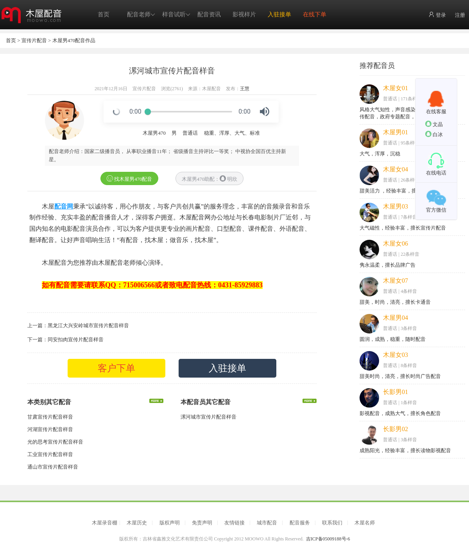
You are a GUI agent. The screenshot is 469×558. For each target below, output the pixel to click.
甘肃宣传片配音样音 (50, 417)
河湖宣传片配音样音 (50, 429)
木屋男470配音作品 (74, 40)
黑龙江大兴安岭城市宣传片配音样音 (88, 325)
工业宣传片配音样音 (50, 454)
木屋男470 (154, 133)
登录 (437, 14)
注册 (460, 15)
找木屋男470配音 (129, 178)
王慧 (244, 88)
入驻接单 (279, 14)
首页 (103, 14)
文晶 (434, 124)
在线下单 (314, 14)
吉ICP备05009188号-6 (328, 539)
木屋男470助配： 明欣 (210, 178)
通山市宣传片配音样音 (52, 467)
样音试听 (176, 14)
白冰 (434, 134)
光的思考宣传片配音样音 (55, 442)
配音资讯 (209, 14)
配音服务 (300, 523)
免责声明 (202, 523)
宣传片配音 (34, 40)
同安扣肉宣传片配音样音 (76, 339)
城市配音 (267, 523)
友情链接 (234, 523)
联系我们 (332, 523)
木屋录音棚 (104, 523)
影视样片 (244, 14)
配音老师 (141, 14)
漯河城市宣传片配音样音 (208, 417)
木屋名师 (364, 523)
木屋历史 (137, 523)
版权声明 (169, 523)
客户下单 (116, 368)
